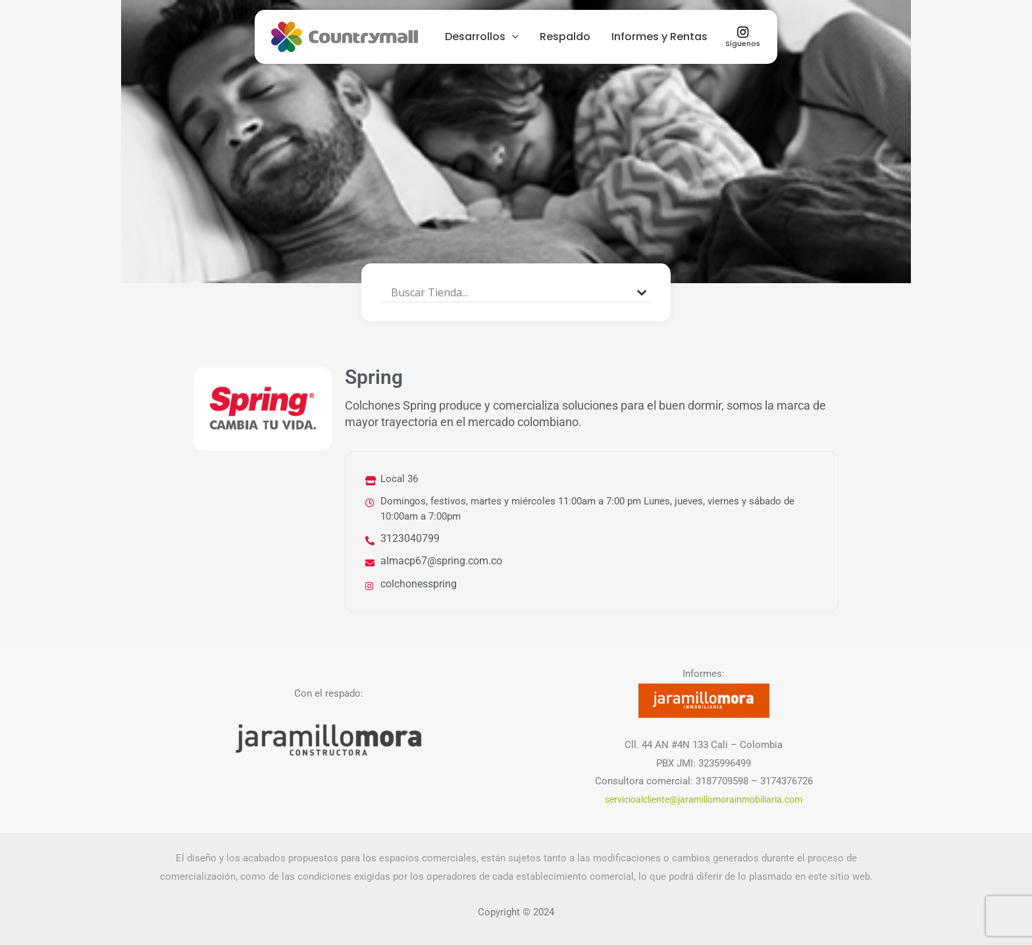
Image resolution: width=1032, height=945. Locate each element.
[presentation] (512, 36)
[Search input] (510, 292)
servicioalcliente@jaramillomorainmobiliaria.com (703, 798)
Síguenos (742, 37)
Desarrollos (482, 36)
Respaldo (565, 36)
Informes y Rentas (659, 36)
